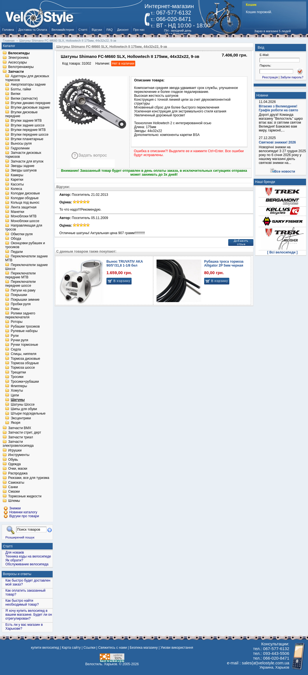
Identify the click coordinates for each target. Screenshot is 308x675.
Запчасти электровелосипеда (18, 444)
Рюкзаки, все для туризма (28, 478)
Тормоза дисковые (25, 359)
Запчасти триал (20, 437)
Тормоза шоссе (23, 368)
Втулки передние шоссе (29, 135)
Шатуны (18, 400)
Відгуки (97, 29)
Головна (8, 29)
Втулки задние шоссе (27, 125)
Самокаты (16, 483)
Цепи (15, 395)
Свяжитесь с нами (112, 648)
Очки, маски (17, 469)
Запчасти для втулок (27, 161)
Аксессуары (17, 62)
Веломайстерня (63, 29)
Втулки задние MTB (26, 121)
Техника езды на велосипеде (28, 556)
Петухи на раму (23, 290)
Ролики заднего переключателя (20, 315)
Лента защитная (23, 207)
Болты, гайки (21, 89)
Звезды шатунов (24, 171)
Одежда (14, 464)
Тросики (17, 377)
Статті (82, 29)
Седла (16, 349)
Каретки (17, 180)
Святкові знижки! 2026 (277, 142)
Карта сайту (71, 648)
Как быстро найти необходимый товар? (22, 602)
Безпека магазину (144, 648)
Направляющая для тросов (23, 228)
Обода (16, 239)
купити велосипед (45, 648)
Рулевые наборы (24, 331)
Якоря (15, 423)
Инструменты (18, 455)
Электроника (18, 58)
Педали (17, 252)
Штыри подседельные (28, 414)
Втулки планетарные (27, 139)
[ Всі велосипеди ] (282, 252)
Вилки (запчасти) (24, 98)
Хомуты (17, 391)
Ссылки (89, 648)
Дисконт (123, 29)
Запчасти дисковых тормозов (23, 155)
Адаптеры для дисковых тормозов (27, 78)
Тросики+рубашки (25, 382)
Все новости (284, 171)
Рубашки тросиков (25, 326)
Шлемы (14, 501)
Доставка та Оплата (32, 29)
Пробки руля (21, 304)
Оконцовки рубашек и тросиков (25, 245)
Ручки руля (19, 340)
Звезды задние (22, 166)
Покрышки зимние (25, 300)
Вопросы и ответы (17, 574)
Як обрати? (14, 560)
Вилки (15, 94)
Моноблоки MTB (23, 216)
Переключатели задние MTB (26, 258)
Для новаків (14, 552)
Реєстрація (270, 77)
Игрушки (15, 450)
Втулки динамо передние (30, 103)
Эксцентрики (21, 418)
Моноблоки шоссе (25, 221)
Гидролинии (20, 148)
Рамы (15, 309)
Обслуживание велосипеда (26, 564)
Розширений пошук (19, 537)
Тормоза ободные (25, 363)
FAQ (109, 29)
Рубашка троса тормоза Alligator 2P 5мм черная (224, 263)
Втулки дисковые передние (21, 114)
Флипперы (19, 386)
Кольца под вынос (25, 203)
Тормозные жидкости (24, 496)
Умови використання (176, 648)
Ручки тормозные (24, 345)
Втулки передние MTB (28, 130)
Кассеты (17, 184)
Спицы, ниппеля (23, 354)
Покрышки (19, 295)
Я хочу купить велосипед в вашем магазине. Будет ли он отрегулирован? (28, 614)
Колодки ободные (24, 198)
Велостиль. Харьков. (101, 664)
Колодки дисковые (25, 194)
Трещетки (18, 372)
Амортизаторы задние (28, 85)
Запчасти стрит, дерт (24, 433)
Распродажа (17, 473)
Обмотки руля (21, 234)
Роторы (16, 322)
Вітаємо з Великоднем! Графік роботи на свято (278, 108)
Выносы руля (21, 144)
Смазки (14, 492)
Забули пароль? (291, 77)
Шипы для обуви (24, 409)
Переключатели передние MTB (20, 275)
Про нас (139, 29)
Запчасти (16, 72)
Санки (13, 487)
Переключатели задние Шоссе (26, 267)
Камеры (17, 175)
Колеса (16, 189)
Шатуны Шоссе (22, 404)
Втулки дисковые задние (30, 108)
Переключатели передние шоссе (20, 284)
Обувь (13, 460)
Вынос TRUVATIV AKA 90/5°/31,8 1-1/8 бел (124, 263)
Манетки (17, 212)
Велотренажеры (21, 67)
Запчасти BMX (19, 428)
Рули (14, 336)
